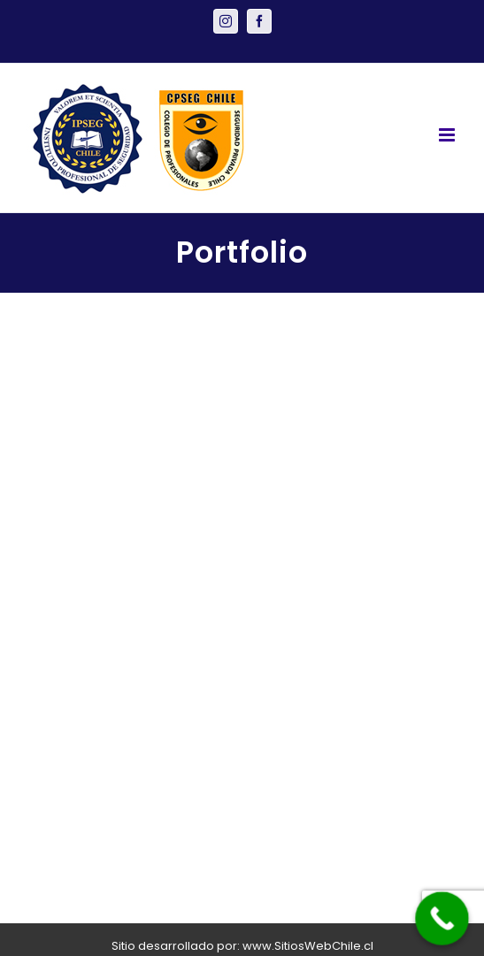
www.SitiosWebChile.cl (307, 945)
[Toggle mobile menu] (448, 135)
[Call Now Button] (442, 918)
